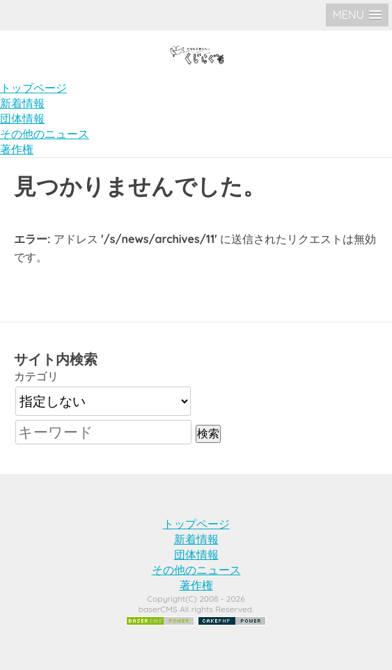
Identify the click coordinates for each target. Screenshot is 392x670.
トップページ (33, 88)
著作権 (16, 149)
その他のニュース (44, 134)
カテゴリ (36, 376)
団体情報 (22, 118)
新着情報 (22, 103)
